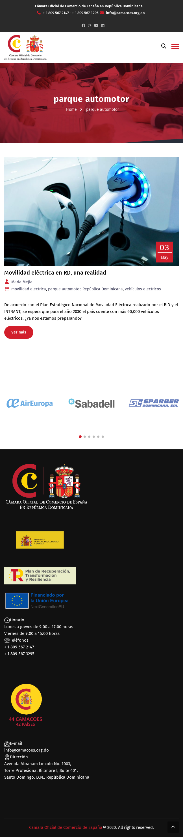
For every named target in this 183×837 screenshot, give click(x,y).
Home (71, 109)
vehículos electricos (143, 289)
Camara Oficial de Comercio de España (65, 827)
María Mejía (21, 282)
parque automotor (64, 289)
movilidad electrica (28, 289)
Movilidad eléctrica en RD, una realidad (55, 272)
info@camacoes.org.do (26, 750)
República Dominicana (102, 289)
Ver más (18, 332)
